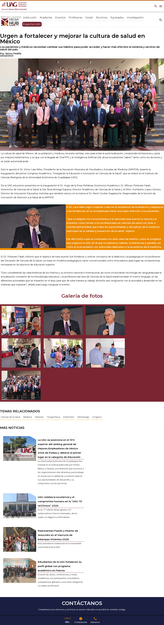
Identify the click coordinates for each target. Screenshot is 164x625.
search (160, 20)
